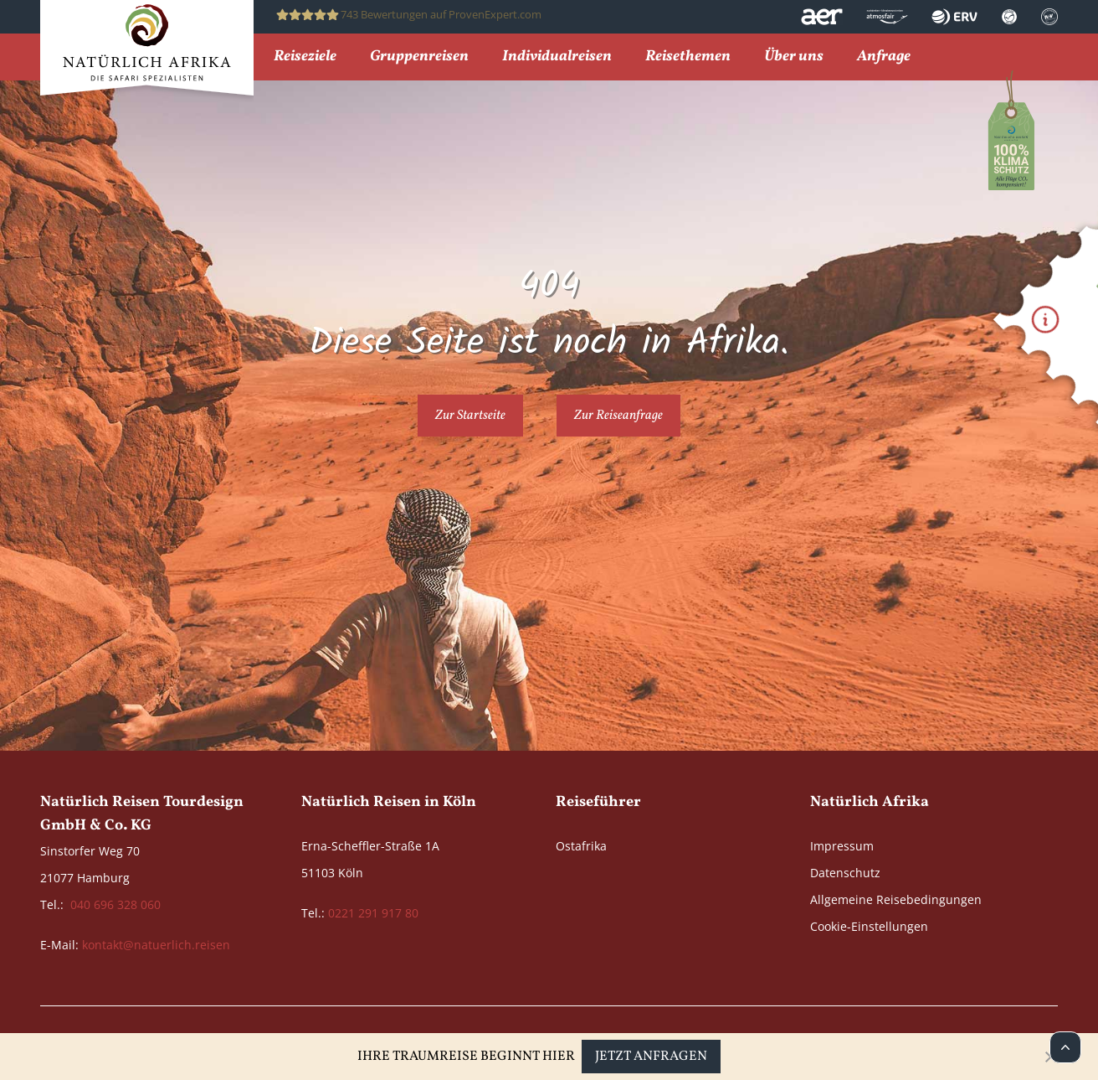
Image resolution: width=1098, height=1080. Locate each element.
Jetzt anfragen (651, 1056)
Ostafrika (581, 846)
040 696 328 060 (115, 904)
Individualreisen (557, 57)
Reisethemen (688, 57)
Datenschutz (845, 873)
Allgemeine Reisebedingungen (896, 899)
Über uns (794, 57)
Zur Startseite (470, 415)
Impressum (842, 846)
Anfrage (884, 57)
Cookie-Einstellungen (869, 926)
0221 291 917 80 (373, 913)
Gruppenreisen (419, 57)
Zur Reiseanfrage (618, 415)
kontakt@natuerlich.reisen (156, 945)
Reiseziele (305, 57)
